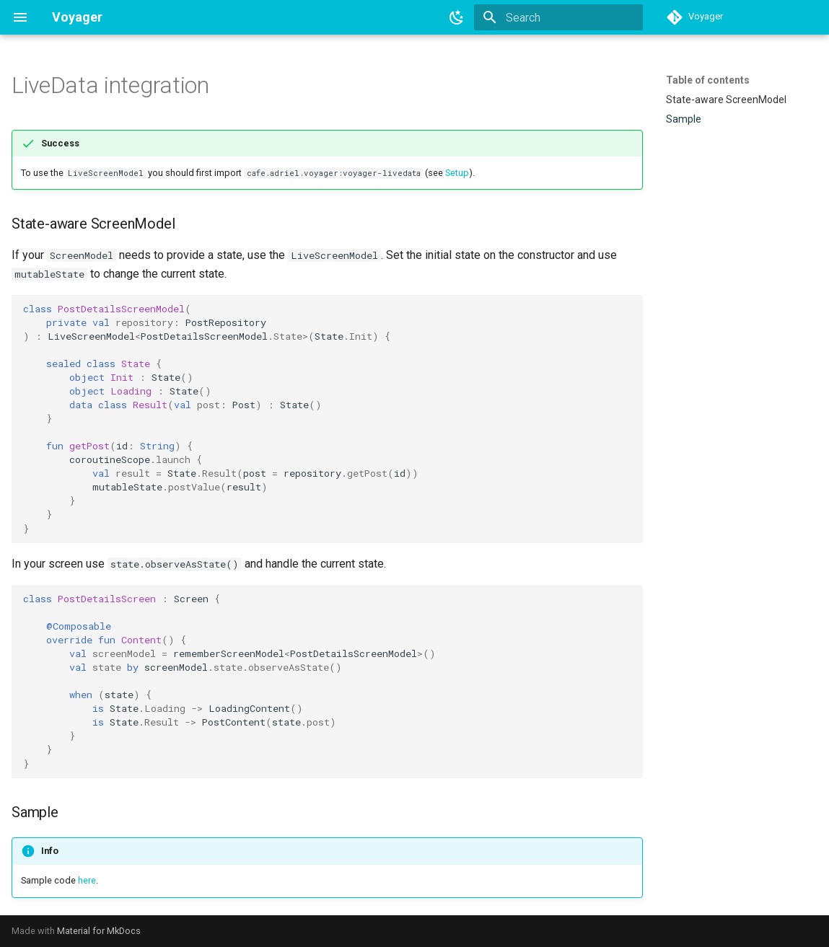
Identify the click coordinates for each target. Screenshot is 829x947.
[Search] (558, 17)
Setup (457, 172)
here (87, 880)
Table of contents (708, 80)
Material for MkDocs (99, 930)
